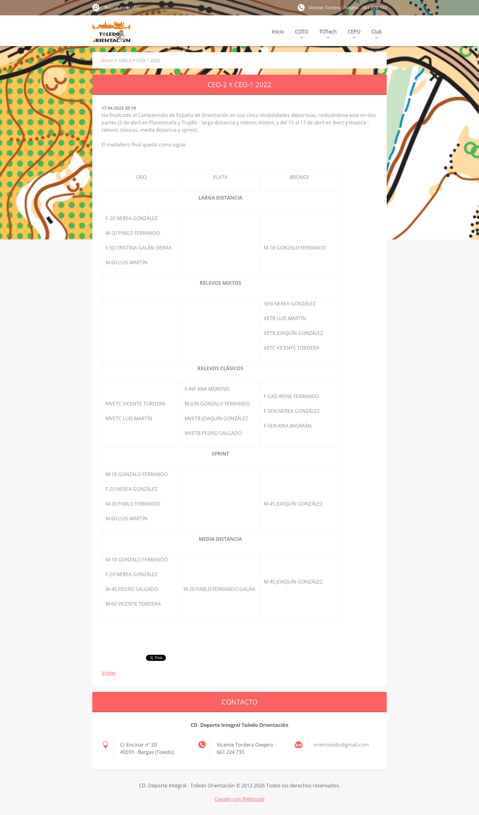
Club (376, 33)
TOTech (328, 33)
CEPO (354, 33)
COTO (302, 33)
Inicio (278, 31)
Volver (109, 672)
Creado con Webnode (239, 799)
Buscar (96, 7)
